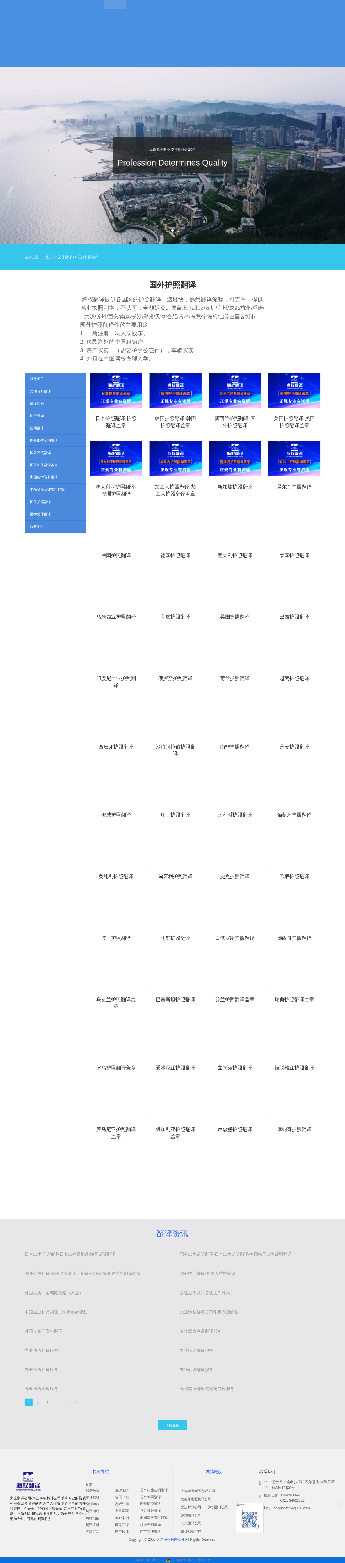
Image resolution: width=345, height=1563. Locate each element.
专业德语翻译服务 (196, 1350)
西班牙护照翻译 (116, 746)
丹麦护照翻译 (294, 746)
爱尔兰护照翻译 (294, 487)
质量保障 (122, 1511)
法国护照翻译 (116, 555)
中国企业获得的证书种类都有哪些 (56, 1312)
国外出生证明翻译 (154, 1490)
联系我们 (122, 1490)
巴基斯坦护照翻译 (175, 999)
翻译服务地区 (191, 1531)
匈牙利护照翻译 (175, 876)
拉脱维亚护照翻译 (294, 1068)
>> (75, 1402)
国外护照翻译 (150, 1503)
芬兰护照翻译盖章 (235, 999)
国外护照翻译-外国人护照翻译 (208, 1273)
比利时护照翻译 (235, 815)
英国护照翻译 (235, 617)
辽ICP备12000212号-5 (148, 1560)
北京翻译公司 (191, 1523)
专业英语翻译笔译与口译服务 (207, 1388)
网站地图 (92, 1518)
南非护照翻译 (235, 746)
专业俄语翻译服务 (41, 1369)
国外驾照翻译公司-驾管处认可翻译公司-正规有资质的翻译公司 (83, 1273)
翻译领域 (92, 1497)
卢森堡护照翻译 (235, 1129)
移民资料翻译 (150, 1525)
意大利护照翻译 (235, 555)
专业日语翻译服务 (41, 1388)
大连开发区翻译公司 (195, 1499)
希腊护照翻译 (294, 876)
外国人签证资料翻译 (44, 1331)
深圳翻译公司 (191, 1515)
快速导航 (101, 1471)
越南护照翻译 (294, 678)
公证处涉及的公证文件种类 (205, 1293)
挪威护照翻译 (116, 815)
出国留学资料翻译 (154, 1518)
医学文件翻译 (150, 1531)
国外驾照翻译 (150, 1497)
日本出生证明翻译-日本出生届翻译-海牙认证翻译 (70, 1254)
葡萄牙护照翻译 (294, 815)
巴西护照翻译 (294, 617)
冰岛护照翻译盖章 (116, 1068)
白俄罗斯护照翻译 (235, 938)
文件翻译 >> (68, 257)
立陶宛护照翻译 (235, 1068)
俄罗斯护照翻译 (175, 678)
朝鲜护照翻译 (175, 938)
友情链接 (214, 1471)
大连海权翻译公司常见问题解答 (209, 1312)
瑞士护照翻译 (175, 815)
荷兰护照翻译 (235, 678)
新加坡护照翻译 (235, 487)
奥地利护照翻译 (116, 876)
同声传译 (122, 1531)
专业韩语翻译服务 (196, 1369)
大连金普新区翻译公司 (198, 1491)
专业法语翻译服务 (41, 1350)
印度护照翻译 (175, 617)
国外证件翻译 (150, 1510)
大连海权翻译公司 (170, 1539)
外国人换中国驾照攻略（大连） (54, 1293)
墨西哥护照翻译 (294, 938)
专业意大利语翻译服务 (201, 1331)
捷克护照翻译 (235, 876)
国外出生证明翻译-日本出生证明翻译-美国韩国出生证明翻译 (235, 1254)
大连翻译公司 (191, 1507)
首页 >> (51, 257)
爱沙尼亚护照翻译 (175, 1068)
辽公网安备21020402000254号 (191, 1560)
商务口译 (122, 1525)
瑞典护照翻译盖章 (294, 999)
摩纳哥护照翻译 (294, 1129)
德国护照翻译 (175, 555)
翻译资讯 (172, 1233)
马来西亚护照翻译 (116, 617)
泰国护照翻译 (294, 555)
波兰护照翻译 (116, 938)
